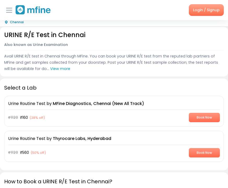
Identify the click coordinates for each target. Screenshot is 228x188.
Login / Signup (206, 10)
